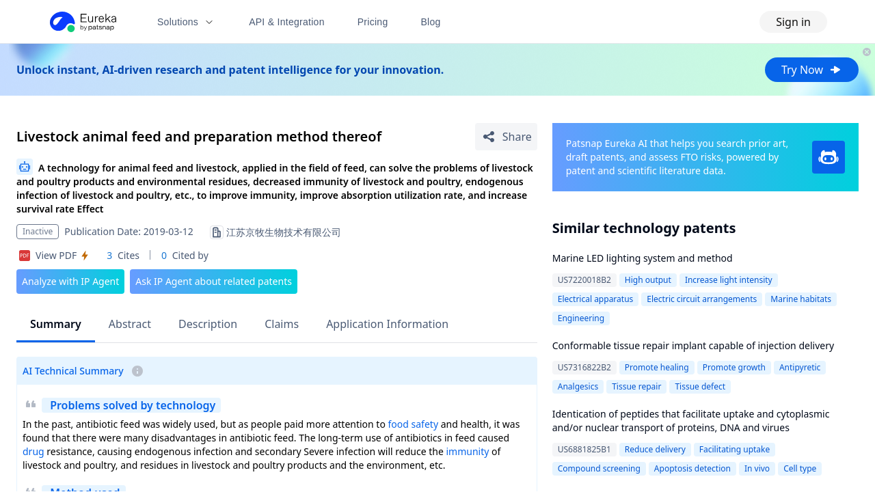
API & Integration (287, 21)
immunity (467, 451)
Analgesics (578, 386)
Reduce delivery (655, 449)
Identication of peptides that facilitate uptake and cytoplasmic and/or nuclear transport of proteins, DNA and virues (691, 420)
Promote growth (734, 367)
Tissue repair (636, 386)
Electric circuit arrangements (702, 299)
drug (33, 451)
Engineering (581, 318)
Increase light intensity (728, 280)
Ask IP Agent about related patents (213, 281)
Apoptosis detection (692, 468)
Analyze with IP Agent (70, 281)
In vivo (757, 468)
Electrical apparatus (596, 299)
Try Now (811, 69)
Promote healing (657, 367)
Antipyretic (799, 367)
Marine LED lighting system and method (642, 257)
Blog (431, 21)
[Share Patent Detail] (506, 136)
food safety (413, 424)
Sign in (793, 21)
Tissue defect (700, 386)
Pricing (373, 21)
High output (648, 280)
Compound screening (599, 468)
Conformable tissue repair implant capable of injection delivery (693, 345)
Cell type (799, 468)
